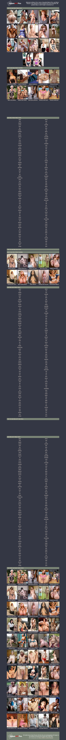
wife (20, 241)
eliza (46, 153)
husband (46, 176)
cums (20, 147)
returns (19, 210)
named (46, 198)
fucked (46, 160)
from (46, 159)
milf (46, 195)
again (20, 119)
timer (46, 232)
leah (46, 184)
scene (46, 212)
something (46, 388)
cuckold (19, 145)
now (20, 203)
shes (46, 215)
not (46, 201)
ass (46, 123)
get (46, 164)
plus (46, 207)
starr (46, 220)
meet (46, 193)
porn (20, 208)
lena (20, 186)
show (20, 217)
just (20, 181)
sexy (46, 213)
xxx (46, 412)
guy (20, 169)
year (20, 244)
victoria (46, 237)
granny (46, 167)
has (46, 171)
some (20, 388)
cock (46, 140)
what (46, 239)
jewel (20, 179)
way (20, 239)
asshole (46, 124)
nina (20, 201)
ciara (20, 140)
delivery (19, 152)
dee (46, 150)
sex (20, 213)
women (19, 412)
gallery (19, 164)
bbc (46, 126)
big (46, 129)
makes (19, 191)
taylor (46, 225)
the (19, 229)
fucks (46, 162)
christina (46, 138)
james (46, 177)
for (46, 157)
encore (19, 155)
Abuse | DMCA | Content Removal (46, 737)
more (46, 196)
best (46, 128)
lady (46, 183)
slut (46, 217)
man (46, 191)
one (20, 205)
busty (46, 135)
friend (19, 159)
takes (20, 225)
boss (20, 133)
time (20, 232)
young (19, 246)
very (20, 237)
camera (19, 136)
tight (46, 400)
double (19, 153)
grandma (20, 167)
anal (20, 121)
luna (46, 188)
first (20, 157)
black (46, 131)
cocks (19, 141)
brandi (19, 135)
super (46, 224)
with (46, 241)
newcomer (46, 200)
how (46, 174)
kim (46, 181)
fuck (20, 160)
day (46, 148)
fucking (19, 162)
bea (20, 128)
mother (19, 198)
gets (20, 165)
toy (46, 234)
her (19, 172)
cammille (46, 136)
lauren (19, 184)
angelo (19, 123)
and (46, 121)
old (46, 203)
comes (19, 143)
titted (20, 234)
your (46, 246)
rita (46, 210)
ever (46, 155)
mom (20, 196)
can (20, 138)
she (20, 215)
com (46, 141)
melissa (19, 195)
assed (19, 124)
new (20, 200)
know (20, 183)
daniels (19, 148)
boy (46, 133)
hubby (19, 176)
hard (20, 171)
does (46, 152)
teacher (19, 227)
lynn (20, 189)
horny (46, 172)
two (46, 236)
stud (46, 222)
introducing (19, 177)
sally (20, 212)
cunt (46, 147)
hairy (46, 169)
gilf (46, 165)
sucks (19, 224)
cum (46, 145)
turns (20, 236)
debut (20, 150)
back (20, 126)
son (20, 220)
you (46, 244)
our (46, 205)
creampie (46, 143)
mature (19, 193)
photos (19, 207)
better (19, 129)
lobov (46, 186)
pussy (46, 208)
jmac (46, 179)
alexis (46, 119)
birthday (20, 131)
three (20, 400)
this (46, 229)
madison (46, 189)
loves (20, 188)
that (46, 227)
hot (19, 174)
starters (19, 222)
